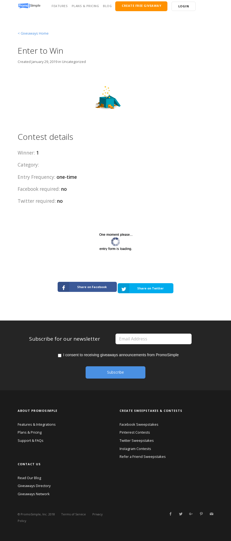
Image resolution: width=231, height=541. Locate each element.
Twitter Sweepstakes (137, 440)
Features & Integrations (37, 424)
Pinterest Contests (135, 432)
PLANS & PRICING (85, 6)
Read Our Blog (29, 477)
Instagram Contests (135, 448)
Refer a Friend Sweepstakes (143, 456)
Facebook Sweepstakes (139, 424)
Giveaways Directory (34, 485)
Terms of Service (73, 514)
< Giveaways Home (33, 33)
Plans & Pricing (30, 432)
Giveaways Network (34, 493)
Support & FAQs (30, 440)
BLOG (107, 6)
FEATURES (60, 6)
